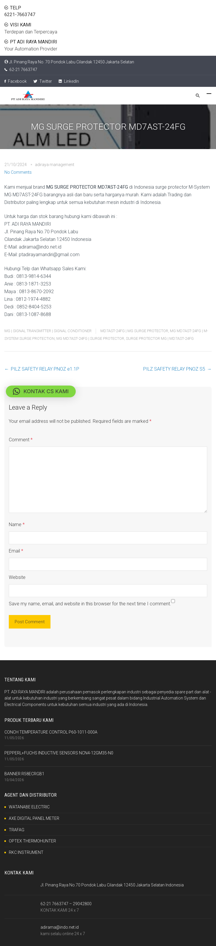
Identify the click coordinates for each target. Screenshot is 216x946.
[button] (41, 391)
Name (17, 524)
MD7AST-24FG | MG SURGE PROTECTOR (134, 331)
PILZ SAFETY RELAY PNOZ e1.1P (45, 369)
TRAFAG (16, 829)
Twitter (42, 81)
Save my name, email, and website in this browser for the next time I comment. (90, 604)
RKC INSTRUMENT (26, 852)
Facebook (15, 81)
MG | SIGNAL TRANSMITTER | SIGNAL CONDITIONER (48, 331)
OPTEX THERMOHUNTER (32, 841)
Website (17, 577)
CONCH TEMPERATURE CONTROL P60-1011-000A (50, 732)
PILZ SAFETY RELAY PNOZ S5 (174, 369)
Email (16, 551)
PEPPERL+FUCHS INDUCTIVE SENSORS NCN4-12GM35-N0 (58, 753)
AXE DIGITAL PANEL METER (34, 818)
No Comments (18, 172)
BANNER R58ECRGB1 (24, 773)
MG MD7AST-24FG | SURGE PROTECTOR (90, 338)
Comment (21, 439)
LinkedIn (69, 81)
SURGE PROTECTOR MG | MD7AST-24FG (160, 338)
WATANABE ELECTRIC (29, 807)
